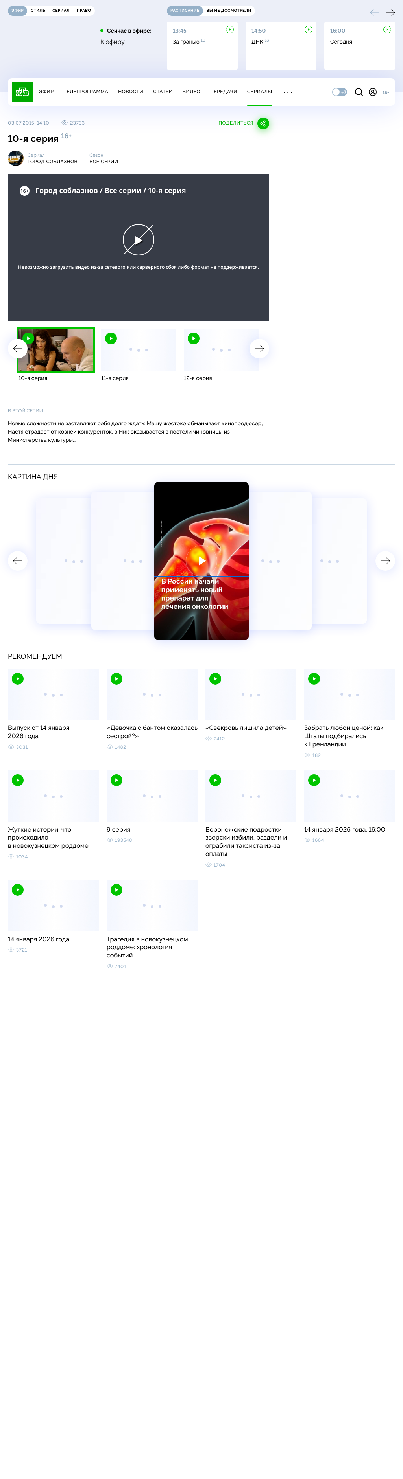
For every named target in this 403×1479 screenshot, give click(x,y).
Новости (130, 91)
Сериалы (259, 91)
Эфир (46, 91)
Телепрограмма (85, 91)
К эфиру (112, 42)
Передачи (223, 91)
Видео (191, 91)
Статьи (163, 91)
